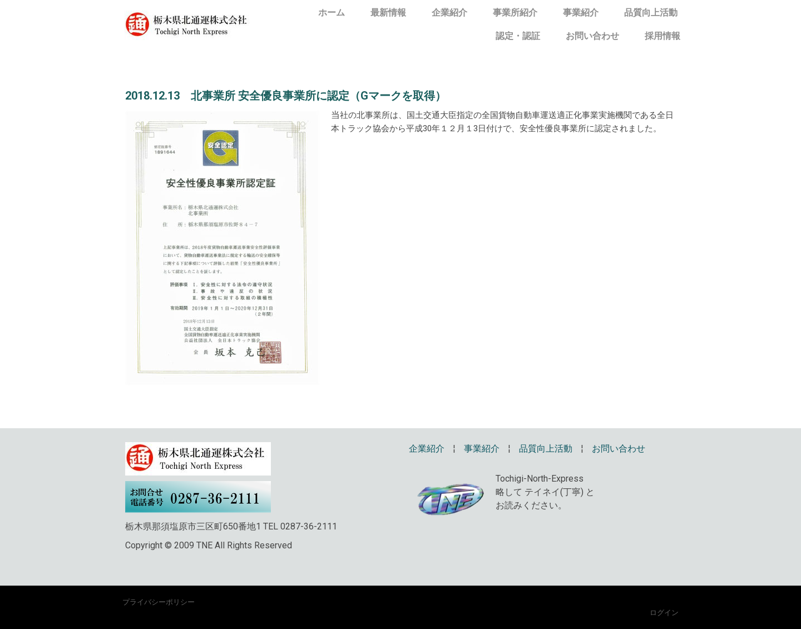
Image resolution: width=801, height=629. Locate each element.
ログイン (664, 612)
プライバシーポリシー (158, 602)
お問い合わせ (592, 36)
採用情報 (662, 36)
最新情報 (388, 12)
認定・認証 (518, 36)
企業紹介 (449, 12)
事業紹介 (581, 12)
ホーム (331, 12)
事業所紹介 (515, 12)
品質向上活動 (651, 12)
